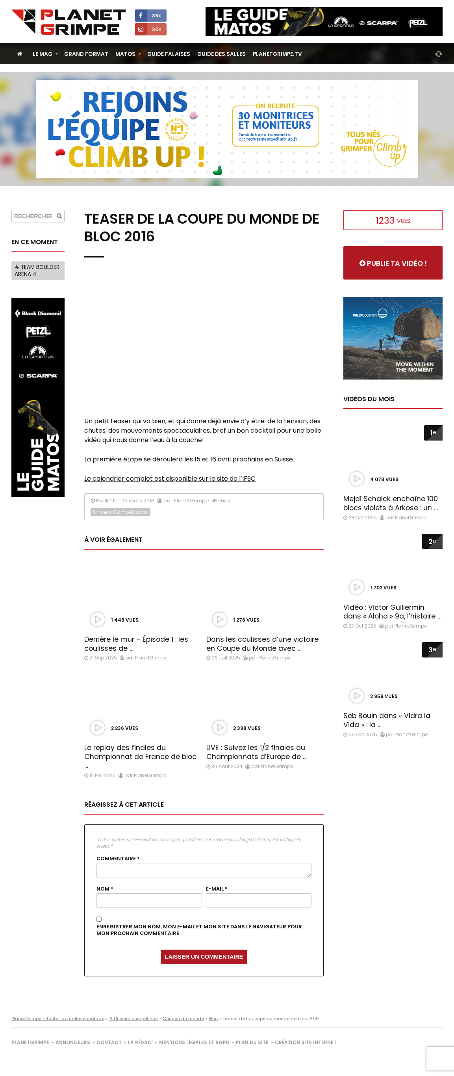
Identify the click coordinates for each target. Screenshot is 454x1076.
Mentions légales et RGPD (194, 1042)
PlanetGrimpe (30, 1042)
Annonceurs (73, 1042)
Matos (125, 54)
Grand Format (86, 54)
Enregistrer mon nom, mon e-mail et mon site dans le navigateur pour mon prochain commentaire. (199, 930)
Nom (104, 889)
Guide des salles (221, 54)
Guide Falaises (168, 54)
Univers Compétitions (120, 512)
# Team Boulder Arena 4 (37, 270)
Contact (109, 1042)
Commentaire (118, 859)
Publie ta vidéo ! (393, 263)
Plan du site (252, 1042)
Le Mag (42, 54)
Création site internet (306, 1042)
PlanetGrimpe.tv (277, 54)
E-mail (217, 889)
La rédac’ (140, 1042)
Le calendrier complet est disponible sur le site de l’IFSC (170, 478)
